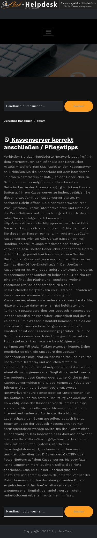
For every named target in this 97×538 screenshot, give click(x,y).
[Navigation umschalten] (48, 32)
